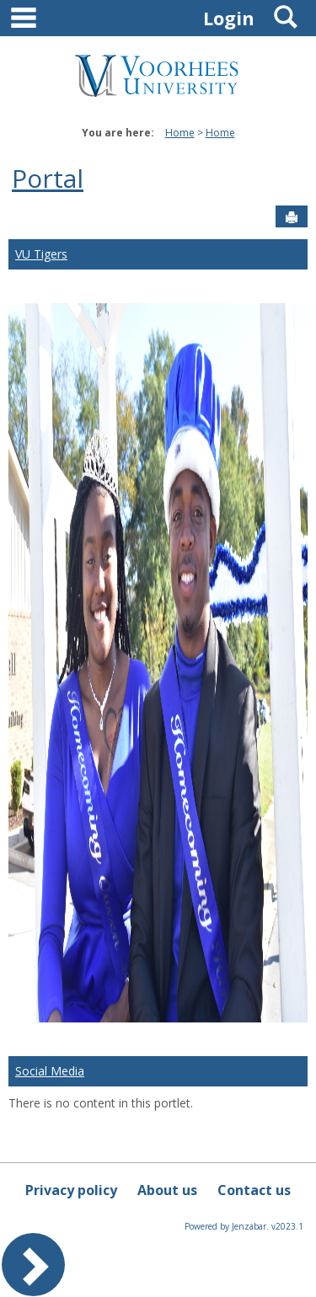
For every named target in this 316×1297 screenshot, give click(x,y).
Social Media (49, 1071)
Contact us (254, 1190)
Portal (47, 178)
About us (167, 1190)
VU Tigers (41, 254)
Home (180, 132)
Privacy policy (71, 1190)
